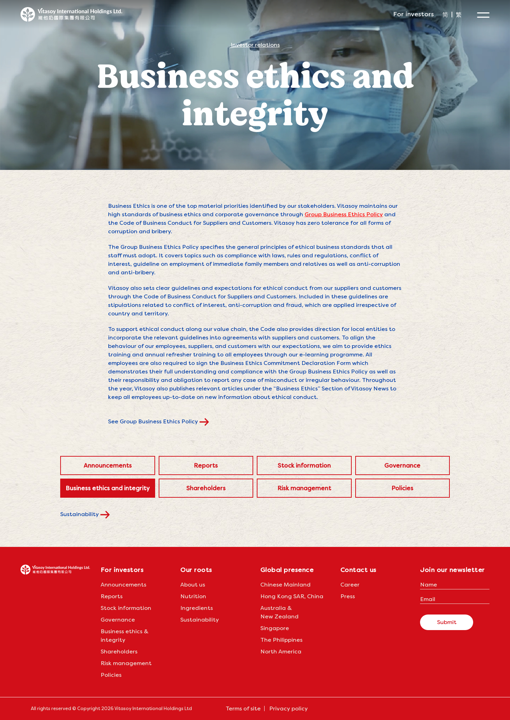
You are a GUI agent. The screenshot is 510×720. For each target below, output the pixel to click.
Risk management (304, 488)
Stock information (304, 465)
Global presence (287, 570)
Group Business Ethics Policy (344, 214)
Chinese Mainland (285, 584)
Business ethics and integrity (107, 488)
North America (280, 651)
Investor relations (255, 45)
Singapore (274, 628)
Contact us (358, 570)
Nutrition (193, 596)
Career (349, 584)
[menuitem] (445, 15)
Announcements (108, 465)
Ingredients (196, 608)
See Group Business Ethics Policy (163, 421)
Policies (402, 488)
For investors (413, 14)
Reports (206, 465)
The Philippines (281, 640)
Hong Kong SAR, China (291, 596)
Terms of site (243, 708)
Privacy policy (288, 708)
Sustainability (90, 514)
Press (347, 596)
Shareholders (206, 488)
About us (192, 584)
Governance (402, 465)
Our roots (196, 570)
